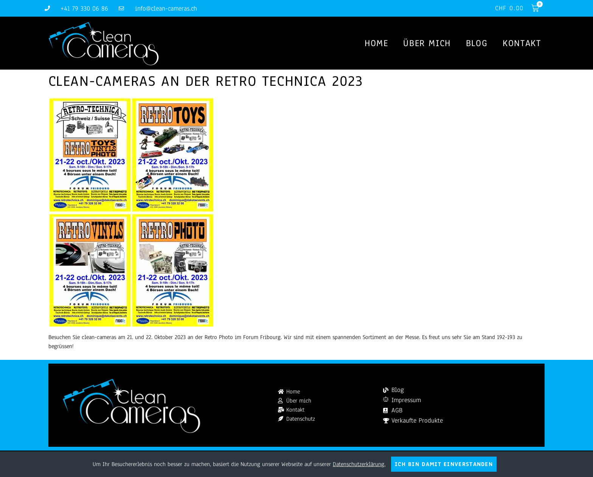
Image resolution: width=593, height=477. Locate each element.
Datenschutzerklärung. (359, 464)
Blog (476, 43)
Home (376, 43)
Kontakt (522, 43)
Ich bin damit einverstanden (444, 464)
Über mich (426, 43)
